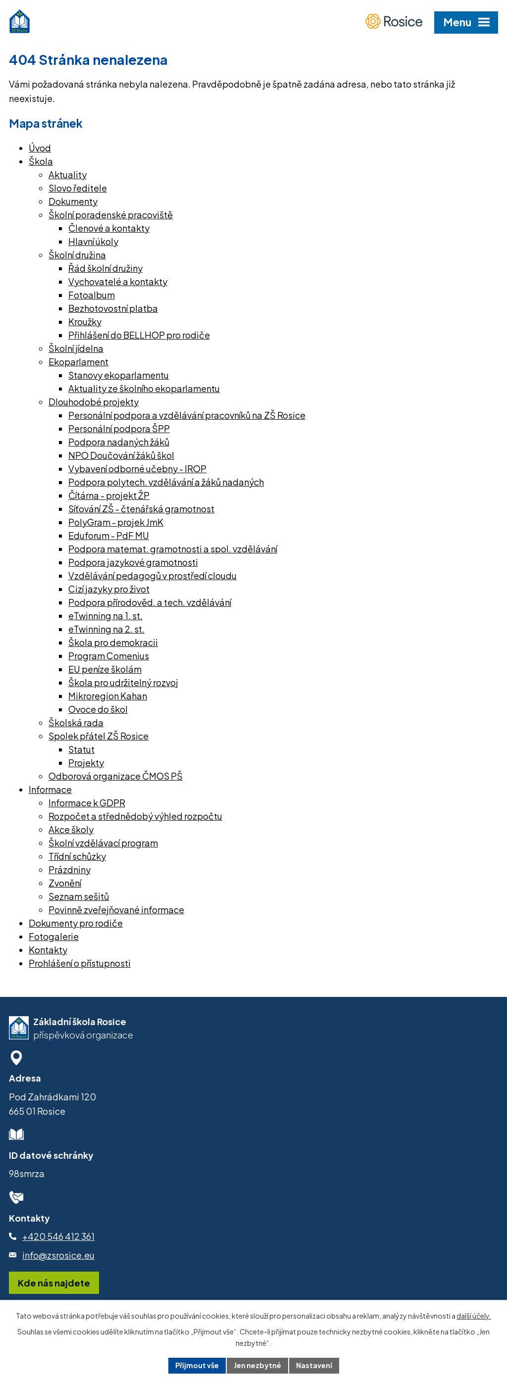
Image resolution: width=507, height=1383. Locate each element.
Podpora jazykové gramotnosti (133, 562)
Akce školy (71, 829)
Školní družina (77, 254)
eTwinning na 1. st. (105, 615)
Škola (41, 161)
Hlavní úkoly (93, 241)
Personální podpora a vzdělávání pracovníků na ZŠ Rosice (186, 415)
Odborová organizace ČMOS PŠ (116, 776)
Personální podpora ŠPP (119, 428)
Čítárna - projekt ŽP (109, 495)
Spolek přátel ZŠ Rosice (99, 735)
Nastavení (314, 1365)
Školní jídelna (76, 348)
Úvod (40, 147)
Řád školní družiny (105, 268)
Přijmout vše (197, 1365)
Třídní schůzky (77, 856)
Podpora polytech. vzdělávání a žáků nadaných (166, 482)
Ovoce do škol (98, 709)
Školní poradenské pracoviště (111, 214)
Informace (50, 789)
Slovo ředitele (78, 188)
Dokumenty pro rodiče (76, 923)
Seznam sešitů (79, 896)
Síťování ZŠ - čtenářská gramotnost (141, 508)
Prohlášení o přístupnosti (80, 963)
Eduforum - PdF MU (108, 535)
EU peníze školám (105, 669)
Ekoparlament (78, 361)
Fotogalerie (54, 936)
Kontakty (48, 949)
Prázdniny (70, 869)
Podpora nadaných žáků (118, 441)
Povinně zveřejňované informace (116, 909)
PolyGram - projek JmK (115, 522)
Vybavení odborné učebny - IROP (137, 468)
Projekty (86, 762)
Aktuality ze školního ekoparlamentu (144, 388)
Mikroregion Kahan (107, 695)
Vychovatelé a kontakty (117, 281)
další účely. (473, 1315)
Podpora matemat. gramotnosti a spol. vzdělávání (172, 548)
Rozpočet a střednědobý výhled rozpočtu (135, 816)
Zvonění (65, 883)
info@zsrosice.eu (58, 1255)
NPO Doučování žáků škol (121, 455)
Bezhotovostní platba (113, 308)
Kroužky (84, 321)
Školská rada (76, 722)
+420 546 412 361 (58, 1236)
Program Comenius (108, 655)
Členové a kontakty (109, 228)
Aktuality (68, 174)
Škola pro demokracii (113, 642)
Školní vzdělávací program (103, 842)
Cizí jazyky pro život (109, 588)
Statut (81, 749)
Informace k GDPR (87, 802)
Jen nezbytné (257, 1365)
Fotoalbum (91, 294)
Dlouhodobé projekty (94, 401)
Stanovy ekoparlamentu (118, 375)
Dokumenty (73, 201)
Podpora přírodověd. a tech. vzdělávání (149, 602)
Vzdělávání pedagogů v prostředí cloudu (152, 575)
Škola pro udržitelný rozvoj (123, 682)
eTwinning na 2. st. (106, 629)
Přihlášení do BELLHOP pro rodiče (139, 335)
